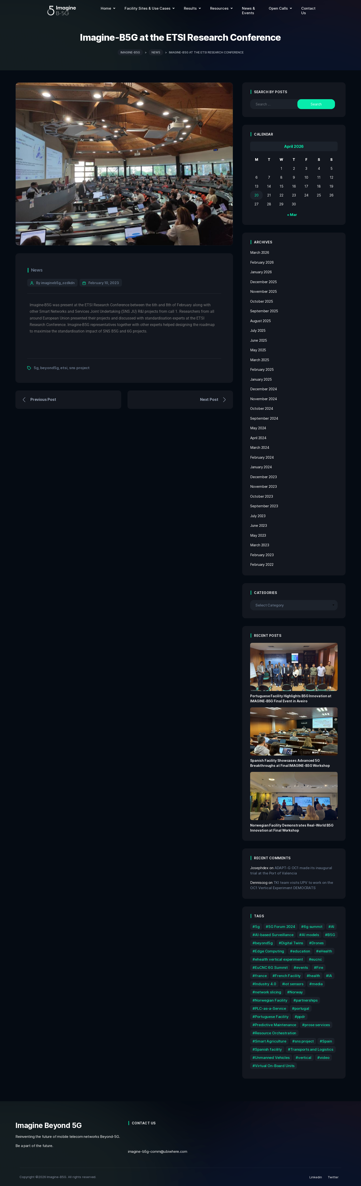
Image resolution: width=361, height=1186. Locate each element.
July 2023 (258, 515)
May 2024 (258, 427)
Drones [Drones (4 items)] (318, 942)
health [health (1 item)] (314, 975)
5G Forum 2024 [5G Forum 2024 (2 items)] (281, 926)
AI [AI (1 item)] (332, 926)
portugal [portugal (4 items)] (301, 1008)
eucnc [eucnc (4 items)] (316, 959)
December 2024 (263, 388)
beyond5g (49, 367)
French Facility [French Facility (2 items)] (288, 975)
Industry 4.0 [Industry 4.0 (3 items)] (265, 983)
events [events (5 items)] (302, 967)
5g (36, 367)
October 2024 (261, 408)
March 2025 (259, 359)
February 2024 (262, 457)
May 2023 (258, 535)
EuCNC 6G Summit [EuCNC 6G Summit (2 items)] (271, 967)
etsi (63, 367)
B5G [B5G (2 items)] (331, 934)
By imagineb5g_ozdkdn (55, 282)
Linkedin (315, 1177)
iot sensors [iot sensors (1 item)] (293, 983)
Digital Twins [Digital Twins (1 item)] (292, 942)
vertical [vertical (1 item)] (304, 1057)
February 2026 (262, 262)
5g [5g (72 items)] (257, 926)
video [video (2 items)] (324, 1057)
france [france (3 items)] (261, 975)
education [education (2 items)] (301, 951)
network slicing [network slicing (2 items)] (268, 992)
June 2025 (258, 340)
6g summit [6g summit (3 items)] (313, 926)
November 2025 (263, 291)
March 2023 (259, 544)
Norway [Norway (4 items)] (296, 992)
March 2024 (259, 447)
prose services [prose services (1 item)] (317, 1024)
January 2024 (261, 466)
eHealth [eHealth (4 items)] (325, 951)
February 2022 (261, 564)
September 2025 (264, 310)
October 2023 (261, 496)
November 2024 (263, 398)
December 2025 (263, 281)
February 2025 (262, 369)
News (37, 269)
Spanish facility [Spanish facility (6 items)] (268, 1049)
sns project (79, 367)
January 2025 (261, 379)
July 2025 (258, 330)
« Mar (292, 214)
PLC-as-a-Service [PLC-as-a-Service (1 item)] (270, 1008)
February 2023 (262, 554)
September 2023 (264, 505)
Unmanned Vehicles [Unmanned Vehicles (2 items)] (272, 1057)
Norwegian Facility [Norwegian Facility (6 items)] (271, 1000)
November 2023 (263, 486)
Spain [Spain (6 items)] (327, 1041)
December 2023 (263, 476)
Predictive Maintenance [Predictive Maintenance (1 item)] (275, 1024)
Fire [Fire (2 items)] (319, 967)
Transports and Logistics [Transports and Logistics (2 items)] (311, 1049)
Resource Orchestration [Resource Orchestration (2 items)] (275, 1032)
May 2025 (258, 349)
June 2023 (258, 525)
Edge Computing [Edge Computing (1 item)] (269, 951)
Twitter (333, 1177)
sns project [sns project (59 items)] (304, 1041)
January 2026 (261, 271)
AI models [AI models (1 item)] (310, 934)
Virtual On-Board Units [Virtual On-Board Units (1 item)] (274, 1065)
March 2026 (259, 252)
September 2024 (264, 418)
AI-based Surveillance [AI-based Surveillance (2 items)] (274, 934)
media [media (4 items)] (317, 983)
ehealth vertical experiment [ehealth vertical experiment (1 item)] (279, 959)
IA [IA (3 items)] (330, 975)
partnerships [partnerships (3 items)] (307, 1000)
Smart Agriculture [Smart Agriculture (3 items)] (270, 1041)
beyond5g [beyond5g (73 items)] (264, 942)
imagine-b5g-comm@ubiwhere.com (157, 1151)
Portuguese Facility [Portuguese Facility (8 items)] (271, 1016)
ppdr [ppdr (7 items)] (301, 1016)
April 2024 (258, 437)
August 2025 (260, 320)
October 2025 (261, 301)
